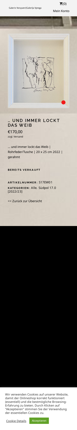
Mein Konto (61, 11)
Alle (34, 188)
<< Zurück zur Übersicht (25, 201)
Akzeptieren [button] (39, 420)
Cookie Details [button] (16, 421)
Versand (18, 136)
